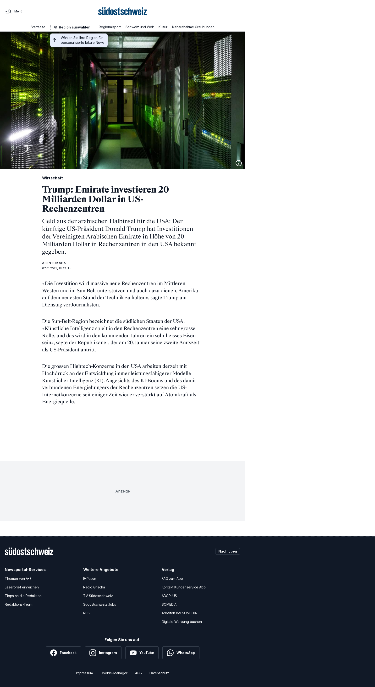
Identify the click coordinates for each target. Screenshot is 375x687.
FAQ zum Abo (172, 578)
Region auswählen (74, 27)
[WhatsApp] (180, 652)
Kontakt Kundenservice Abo (184, 587)
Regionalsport (110, 27)
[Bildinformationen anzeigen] (238, 163)
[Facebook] (63, 652)
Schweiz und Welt (140, 27)
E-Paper (89, 578)
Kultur (163, 27)
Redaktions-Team (19, 604)
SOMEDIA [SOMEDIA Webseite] (169, 604)
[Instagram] (103, 652)
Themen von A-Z (18, 578)
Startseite (38, 27)
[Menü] (13, 11)
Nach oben (227, 551)
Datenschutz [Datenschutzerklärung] (159, 673)
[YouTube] (142, 652)
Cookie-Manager (113, 673)
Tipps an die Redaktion (23, 596)
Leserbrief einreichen (22, 587)
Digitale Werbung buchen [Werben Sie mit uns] (182, 622)
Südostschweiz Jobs (99, 604)
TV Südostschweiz (98, 596)
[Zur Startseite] (122, 11)
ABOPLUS (169, 596)
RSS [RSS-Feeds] (86, 613)
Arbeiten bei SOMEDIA (179, 613)
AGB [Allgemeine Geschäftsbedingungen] (138, 673)
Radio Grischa (94, 587)
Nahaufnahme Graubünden (193, 27)
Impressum (84, 673)
